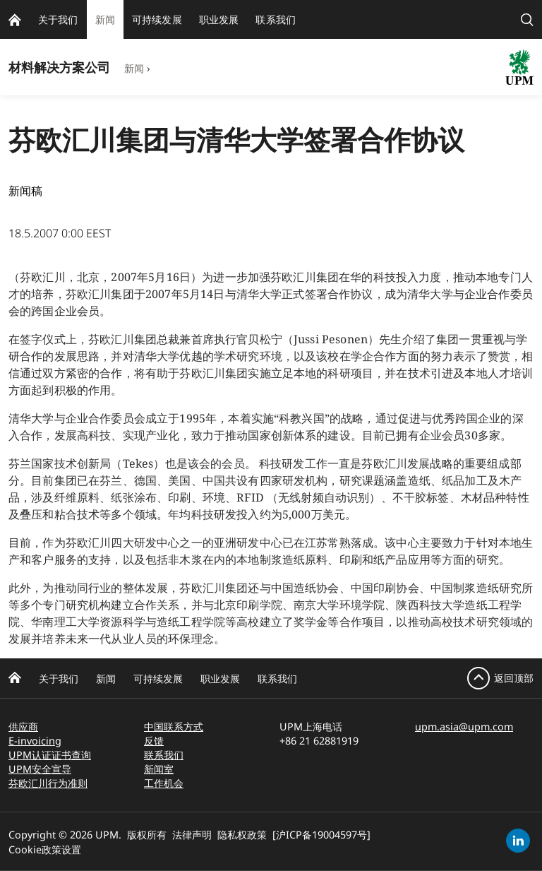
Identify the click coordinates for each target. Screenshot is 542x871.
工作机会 (163, 783)
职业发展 (220, 678)
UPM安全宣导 (39, 769)
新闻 (134, 68)
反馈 (154, 740)
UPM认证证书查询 (49, 755)
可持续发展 (158, 678)
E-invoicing (34, 740)
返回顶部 (514, 678)
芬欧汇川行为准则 (48, 783)
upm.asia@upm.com (464, 726)
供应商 (23, 726)
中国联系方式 (173, 726)
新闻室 (159, 769)
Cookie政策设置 (44, 849)
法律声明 (192, 834)
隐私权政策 (242, 834)
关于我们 (58, 678)
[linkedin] (518, 841)
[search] (527, 19)
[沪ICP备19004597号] (321, 834)
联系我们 (277, 678)
